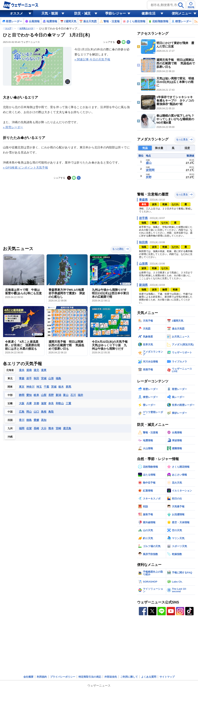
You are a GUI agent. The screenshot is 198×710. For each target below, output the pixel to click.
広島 (21, 411)
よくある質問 (148, 676)
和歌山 (60, 403)
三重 (68, 403)
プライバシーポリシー (62, 676)
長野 (51, 395)
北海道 (10, 370)
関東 (10, 386)
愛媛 (36, 420)
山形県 (143, 263)
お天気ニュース (26, 28)
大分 (43, 428)
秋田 (36, 378)
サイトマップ (167, 676)
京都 (36, 403)
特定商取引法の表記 (90, 676)
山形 (51, 378)
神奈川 (30, 386)
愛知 (29, 395)
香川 (21, 420)
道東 (43, 370)
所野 (149, 177)
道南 (29, 370)
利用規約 (42, 676)
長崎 (36, 428)
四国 (10, 420)
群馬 (68, 386)
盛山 (149, 162)
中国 (10, 411)
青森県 (143, 199)
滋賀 (43, 403)
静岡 (21, 395)
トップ (8, 28)
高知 (43, 420)
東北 (10, 378)
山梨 (43, 395)
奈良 (51, 403)
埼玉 (39, 386)
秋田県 (143, 242)
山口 (36, 411)
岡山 (29, 411)
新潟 (58, 395)
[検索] (181, 5)
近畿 (10, 403)
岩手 (29, 378)
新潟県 (143, 285)
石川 (73, 395)
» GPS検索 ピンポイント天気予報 (25, 167)
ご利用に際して (129, 676)
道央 (21, 370)
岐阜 (36, 395)
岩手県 (143, 218)
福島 (58, 378)
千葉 (46, 386)
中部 (10, 395)
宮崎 (58, 428)
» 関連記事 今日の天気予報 (92, 59)
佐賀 (29, 428)
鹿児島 (67, 428)
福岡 (21, 428)
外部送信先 (110, 676)
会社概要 (28, 676)
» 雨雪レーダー (13, 127)
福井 (80, 395)
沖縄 (10, 436)
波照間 (150, 170)
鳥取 (51, 411)
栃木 (61, 386)
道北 (36, 370)
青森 (21, 378)
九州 (10, 428)
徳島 (29, 420)
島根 (43, 411)
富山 (65, 395)
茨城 (53, 386)
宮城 (43, 378)
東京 (21, 386)
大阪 (21, 403)
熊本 (51, 428)
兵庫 (29, 403)
